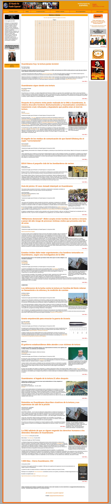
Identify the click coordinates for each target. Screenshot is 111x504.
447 (47, 46)
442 (38, 46)
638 (69, 56)
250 (53, 34)
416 (65, 43)
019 (71, 21)
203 (40, 32)
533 (59, 50)
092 (57, 25)
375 (63, 41)
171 (55, 30)
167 (47, 30)
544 (42, 51)
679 (71, 58)
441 (36, 46)
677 (67, 58)
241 (36, 34)
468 (49, 47)
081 (36, 25)
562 (38, 53)
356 (65, 40)
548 (49, 51)
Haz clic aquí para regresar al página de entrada (54, 17)
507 (47, 49)
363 (40, 41)
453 (59, 46)
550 (53, 51)
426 (45, 45)
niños (38, 128)
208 (49, 32)
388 (49, 42)
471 (55, 47)
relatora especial (25, 124)
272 (57, 35)
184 (42, 31)
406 (45, 43)
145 (44, 29)
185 (44, 31)
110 (53, 26)
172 (57, 30)
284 (42, 37)
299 (71, 37)
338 (69, 39)
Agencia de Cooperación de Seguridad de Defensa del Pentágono (44, 335)
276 (65, 35)
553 (59, 51)
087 (47, 25)
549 (51, 51)
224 (42, 33)
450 (53, 46)
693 (59, 59)
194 (61, 31)
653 (59, 57)
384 (42, 42)
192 (57, 31)
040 (73, 22)
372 (57, 41)
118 (69, 26)
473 (59, 47)
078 (69, 24)
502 (38, 49)
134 (61, 27)
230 (53, 33)
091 (55, 25)
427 (47, 45)
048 (49, 23)
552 (57, 51)
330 (53, 39)
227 (47, 33)
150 (53, 29)
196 (65, 31)
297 (67, 37)
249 (51, 34)
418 (69, 43)
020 (73, 21)
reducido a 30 (24, 128)
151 (55, 29)
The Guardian (24, 263)
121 (36, 27)
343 (40, 40)
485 (44, 48)
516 (65, 49)
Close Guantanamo (38, 471)
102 (38, 26)
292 (57, 37)
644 (42, 57)
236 (65, 33)
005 (44, 21)
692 (57, 59)
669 (51, 58)
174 (61, 30)
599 (71, 54)
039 (71, 22)
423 (40, 45)
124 (42, 27)
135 (63, 27)
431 (55, 45)
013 (59, 21)
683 (40, 59)
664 (42, 58)
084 (42, 25)
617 (67, 55)
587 (47, 54)
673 (59, 58)
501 (36, 49)
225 (44, 33)
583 (40, 54)
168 (49, 30)
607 (47, 55)
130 (53, 27)
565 (44, 53)
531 (55, 50)
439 (71, 45)
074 (61, 24)
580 (73, 53)
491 (55, 48)
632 (57, 56)
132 (57, 27)
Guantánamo (55, 268)
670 (53, 58)
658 (69, 57)
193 (59, 31)
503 (40, 49)
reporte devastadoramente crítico (49, 122)
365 (44, 41)
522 (38, 50)
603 (40, 55)
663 (40, 58)
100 (73, 25)
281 (36, 37)
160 (73, 29)
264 (42, 35)
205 (44, 32)
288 (49, 37)
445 (44, 46)
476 (65, 47)
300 (73, 37)
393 (59, 42)
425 (44, 45)
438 (69, 45)
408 (49, 43)
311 (55, 38)
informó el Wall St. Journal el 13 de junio (38, 330)
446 (45, 46)
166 (45, 30)
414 (61, 43)
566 (45, 53)
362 (38, 41)
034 (61, 22)
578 (69, 53)
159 (71, 29)
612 (57, 55)
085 (44, 25)
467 (47, 47)
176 (65, 30)
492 (57, 48)
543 (40, 51)
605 (44, 55)
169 (51, 30)
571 (55, 53)
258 (69, 34)
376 (65, 41)
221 (36, 33)
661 (36, 58)
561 (36, 53)
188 (49, 31)
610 (53, 55)
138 (69, 27)
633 (59, 56)
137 (67, 27)
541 (36, 51)
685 (44, 59)
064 (42, 24)
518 (69, 49)
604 (42, 55)
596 (65, 54)
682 (38, 59)
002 (38, 21)
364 (42, 41)
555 (63, 51)
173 (59, 30)
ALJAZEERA (24, 353)
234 (61, 33)
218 (69, 32)
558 (69, 51)
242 (38, 34)
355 (63, 40)
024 (42, 22)
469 (51, 47)
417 (67, 43)
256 (65, 34)
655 (63, 57)
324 (42, 39)
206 (45, 32)
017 (67, 21)
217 (67, 32)
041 (36, 23)
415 (63, 43)
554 (61, 51)
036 (65, 22)
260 (73, 34)
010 (53, 21)
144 (42, 29)
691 (55, 59)
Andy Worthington (25, 113)
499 (71, 48)
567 (47, 53)
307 (47, 38)
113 (59, 26)
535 (63, 50)
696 (65, 59)
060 (73, 23)
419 (71, 43)
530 (53, 50)
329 (51, 39)
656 (65, 57)
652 (57, 57)
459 (71, 46)
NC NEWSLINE (25, 294)
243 (40, 34)
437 (67, 45)
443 (40, 46)
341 (36, 40)
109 (51, 26)
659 (71, 57)
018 (69, 21)
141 (36, 29)
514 (61, 49)
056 (65, 23)
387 (47, 42)
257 (67, 34)
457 (67, 46)
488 (49, 48)
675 (63, 58)
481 (36, 48)
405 (44, 43)
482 (38, 48)
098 (69, 25)
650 (53, 57)
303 (40, 38)
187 (47, 31)
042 (38, 23)
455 (63, 46)
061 (36, 24)
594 (61, 54)
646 (45, 57)
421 (36, 45)
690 (53, 59)
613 (59, 55)
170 (53, 30)
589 (51, 54)
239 (71, 33)
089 (51, 25)
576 (65, 53)
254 (61, 34)
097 (67, 25)
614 (61, 55)
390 (53, 42)
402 (38, 43)
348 (49, 40)
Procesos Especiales (26, 119)
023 (40, 22)
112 (57, 26)
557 (67, 51)
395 (63, 42)
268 (49, 35)
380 (73, 41)
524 (42, 50)
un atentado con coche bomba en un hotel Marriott (52, 209)
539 (71, 50)
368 (49, 41)
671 (55, 58)
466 (45, 47)
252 (57, 34)
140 (73, 27)
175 (63, 30)
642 (38, 57)
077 (67, 24)
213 (59, 32)
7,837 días (33, 117)
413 (59, 43)
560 (73, 51)
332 (57, 39)
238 (69, 33)
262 (38, 35)
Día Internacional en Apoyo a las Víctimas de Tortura (52, 118)
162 (38, 30)
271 (55, 35)
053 (59, 23)
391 (55, 42)
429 (51, 45)
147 (47, 29)
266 (45, 35)
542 (38, 51)
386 (45, 42)
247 (47, 34)
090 (53, 25)
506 (45, 49)
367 (47, 41)
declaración (41, 359)
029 (51, 22)
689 (51, 59)
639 (71, 56)
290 (53, 37)
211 (55, 32)
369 (51, 41)
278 (69, 35)
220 (73, 32)
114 (61, 26)
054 (61, 23)
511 (55, 49)
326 (45, 39)
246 (45, 34)
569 (51, 53)
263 (40, 35)
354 (61, 40)
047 (47, 23)
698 (69, 59)
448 (49, 46)
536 (65, 50)
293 (59, 37)
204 (42, 32)
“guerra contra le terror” (71, 79)
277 (67, 35)
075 (63, 24)
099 (71, 25)
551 (55, 51)
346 (45, 40)
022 (38, 22)
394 (61, 42)
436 (65, 45)
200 (73, 31)
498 (69, 48)
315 (63, 38)
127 (47, 27)
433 (59, 45)
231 (55, 33)
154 (61, 29)
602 (38, 55)
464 (42, 47)
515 (63, 49)
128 (49, 27)
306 (45, 38)
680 (73, 58)
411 (55, 43)
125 (44, 27)
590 (53, 54)
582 (38, 54)
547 (47, 51)
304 (42, 38)
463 (40, 47)
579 (71, 53)
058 (69, 23)
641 (36, 57)
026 (45, 22)
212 (57, 32)
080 (73, 24)
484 (42, 48)
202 (38, 32)
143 (40, 29)
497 (67, 48)
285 (44, 37)
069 (51, 24)
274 (61, 35)
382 (38, 42)
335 (63, 39)
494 (61, 48)
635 (63, 56)
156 (65, 29)
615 (63, 55)
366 (45, 41)
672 (57, 58)
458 (69, 46)
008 (49, 21)
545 (44, 51)
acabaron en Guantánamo (56, 312)
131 (55, 27)
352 (57, 40)
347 (47, 40)
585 (44, 54)
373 (59, 41)
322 (38, 39)
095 (63, 25)
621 (36, 56)
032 (57, 22)
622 (38, 56)
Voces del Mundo (25, 435)
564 (42, 53)
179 (71, 30)
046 (45, 23)
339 (71, 39)
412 (57, 43)
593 (59, 54)
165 (44, 30)
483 (40, 48)
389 (51, 42)
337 (67, 39)
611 (55, 55)
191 (55, 31)
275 (63, 35)
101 (36, 26)
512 (57, 49)
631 (55, 56)
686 (45, 59)
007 (47, 21)
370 (53, 41)
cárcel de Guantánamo (47, 73)
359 (71, 40)
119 (71, 26)
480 (73, 47)
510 (53, 49)
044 (42, 23)
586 (45, 54)
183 (40, 31)
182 (38, 31)
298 (69, 37)
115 (63, 26)
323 (40, 39)
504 (42, 49)
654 (61, 57)
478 (69, 47)
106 (45, 26)
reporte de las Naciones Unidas (47, 78)
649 (51, 57)
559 (71, 51)
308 (49, 38)
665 (44, 58)
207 (47, 32)
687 (47, 59)
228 (49, 33)
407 (47, 43)
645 (44, 57)
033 (59, 22)
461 (36, 47)
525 (44, 50)
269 (51, 35)
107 (47, 26)
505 (44, 49)
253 (59, 34)
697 (67, 59)
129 (51, 27)
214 (61, 32)
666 (45, 58)
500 (73, 48)
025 (44, 22)
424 (42, 45)
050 (53, 23)
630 (53, 56)
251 (55, 34)
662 (38, 58)
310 (53, 38)
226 (45, 33)
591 (55, 54)
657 (67, 57)
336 (65, 39)
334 (61, 39)
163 (40, 30)
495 (63, 48)
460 (73, 46)
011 (55, 21)
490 (53, 48)
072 (57, 24)
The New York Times (26, 194)
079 (71, 24)
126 (45, 27)
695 (63, 59)
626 (45, 56)
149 (51, 29)
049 (51, 23)
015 (63, 21)
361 (36, 41)
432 (57, 45)
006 (45, 21)
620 (73, 55)
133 (59, 27)
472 (57, 47)
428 (49, 45)
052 (57, 23)
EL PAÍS (23, 387)
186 (45, 31)
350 (53, 40)
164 (42, 30)
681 (36, 59)
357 (67, 40)
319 (71, 38)
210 (53, 32)
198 (69, 31)
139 (71, 27)
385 (44, 42)
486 (45, 48)
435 (63, 45)
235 (63, 33)
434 (61, 45)
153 (59, 29)
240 (73, 33)
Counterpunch (26, 322)
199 (71, 31)
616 (65, 55)
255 (63, 34)
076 (65, 24)
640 (73, 56)
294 (61, 37)
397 (67, 42)
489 (51, 48)
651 (55, 57)
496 (65, 48)
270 (53, 35)
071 (55, 24)
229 (51, 33)
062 (38, 24)
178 (69, 30)
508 (49, 49)
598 (69, 54)
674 (61, 58)
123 (40, 27)
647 (47, 57)
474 (61, 47)
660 (73, 57)
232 (57, 33)
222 (38, 33)
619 (71, 55)
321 (36, 39)
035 (63, 22)
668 (49, 58)
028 (49, 22)
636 (65, 56)
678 (69, 58)
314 (61, 38)
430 (53, 45)
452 (57, 46)
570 (53, 53)
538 (69, 50)
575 (63, 53)
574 (61, 53)
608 (49, 55)
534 (61, 50)
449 (51, 46)
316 (65, 38)
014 (61, 21)
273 (59, 35)
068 (49, 24)
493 (59, 48)
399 (71, 42)
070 (53, 24)
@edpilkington (24, 262)
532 (57, 50)
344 (42, 40)
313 (59, 38)
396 (65, 42)
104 (42, 26)
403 (40, 43)
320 (73, 38)
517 (67, 49)
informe (78, 368)
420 (73, 43)
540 (73, 50)
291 (55, 37)
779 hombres (33, 128)
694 (61, 59)
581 (36, 54)
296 (65, 37)
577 (67, 53)
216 (65, 32)
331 (55, 39)
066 (45, 24)
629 (51, 56)
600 (73, 54)
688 (49, 59)
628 (49, 56)
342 (38, 40)
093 (59, 25)
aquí (34, 473)
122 (38, 27)
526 (45, 50)
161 (36, 30)
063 (40, 24)
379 (71, 41)
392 (57, 42)
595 (63, 54)
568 (49, 53)
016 (65, 21)
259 (71, 34)
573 (59, 53)
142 (38, 29)
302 (38, 38)
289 (51, 37)
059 (71, 23)
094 (61, 25)
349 (51, 40)
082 (38, 25)
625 (44, 56)
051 (55, 23)
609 (51, 55)
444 (42, 46)
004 (42, 21)
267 (47, 35)
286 (45, 37)
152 (57, 29)
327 (47, 39)
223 (40, 33)
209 (51, 32)
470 (53, 47)
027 (47, 22)
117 (67, 26)
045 (44, 23)
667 (47, 58)
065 (44, 24)
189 (51, 31)
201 (36, 32)
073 (59, 24)
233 (59, 33)
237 (67, 33)
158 (69, 29)
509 (51, 49)
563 (40, 53)
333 (59, 39)
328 (49, 39)
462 (38, 47)
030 (53, 22)
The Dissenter (24, 144)
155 (63, 29)
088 (49, 25)
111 (55, 26)
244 (42, 34)
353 (59, 40)
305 (44, 38)
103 (40, 26)
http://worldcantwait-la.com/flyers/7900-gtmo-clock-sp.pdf (34, 475)
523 (40, 50)
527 (47, 50)
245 (44, 34)
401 (36, 43)
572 (57, 53)
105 (44, 26)
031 (55, 22)
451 (55, 46)
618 (69, 55)
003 (40, 21)
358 (69, 40)
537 (67, 50)
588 (49, 54)
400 (73, 42)
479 (71, 47)
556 (65, 51)
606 (45, 55)
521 (36, 50)
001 (36, 21)
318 (69, 38)
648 (49, 57)
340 (73, 39)
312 (57, 38)
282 (38, 37)
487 (47, 48)
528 (49, 50)
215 (63, 32)
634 (61, 56)
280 (73, 35)
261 (36, 35)
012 (57, 21)
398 (69, 42)
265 (44, 35)
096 (65, 25)
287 (47, 37)
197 (67, 31)
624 (42, 56)
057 (67, 23)
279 (71, 35)
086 (45, 25)
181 (36, 31)
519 (71, 49)
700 (73, 59)
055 (63, 23)
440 (73, 45)
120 (73, 26)
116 (65, 26)
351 (55, 40)
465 (44, 47)
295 (63, 37)
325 (44, 39)
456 (65, 46)
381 (36, 42)
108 (49, 26)
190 (53, 31)
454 (61, 46)
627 (47, 56)
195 (63, 31)
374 (61, 41)
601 (36, 55)
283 (40, 37)
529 (51, 50)
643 (40, 57)
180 (73, 30)
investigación (60, 443)
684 (42, 59)
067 (47, 24)
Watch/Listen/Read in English (28, 231)
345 (44, 40)
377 (67, 41)
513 (59, 49)
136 (65, 27)
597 (67, 54)
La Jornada (24, 89)
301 (36, 38)
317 (67, 38)
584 (42, 54)
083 (40, 25)
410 (53, 43)
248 (49, 34)
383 (40, 42)
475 (63, 47)
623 (40, 56)
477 (67, 47)
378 (69, 41)
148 (49, 29)
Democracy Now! (25, 226)
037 (67, 22)
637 (67, 56)
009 (51, 21)
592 (57, 54)
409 (51, 43)
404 (42, 43)
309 (51, 38)
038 (69, 22)
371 (55, 41)
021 (36, 22)
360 (73, 40)
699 (71, 59)
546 (45, 51)
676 (65, 58)
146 (45, 29)
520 (73, 49)
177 (67, 30)
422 (38, 45)
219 (71, 32)
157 (67, 29)
